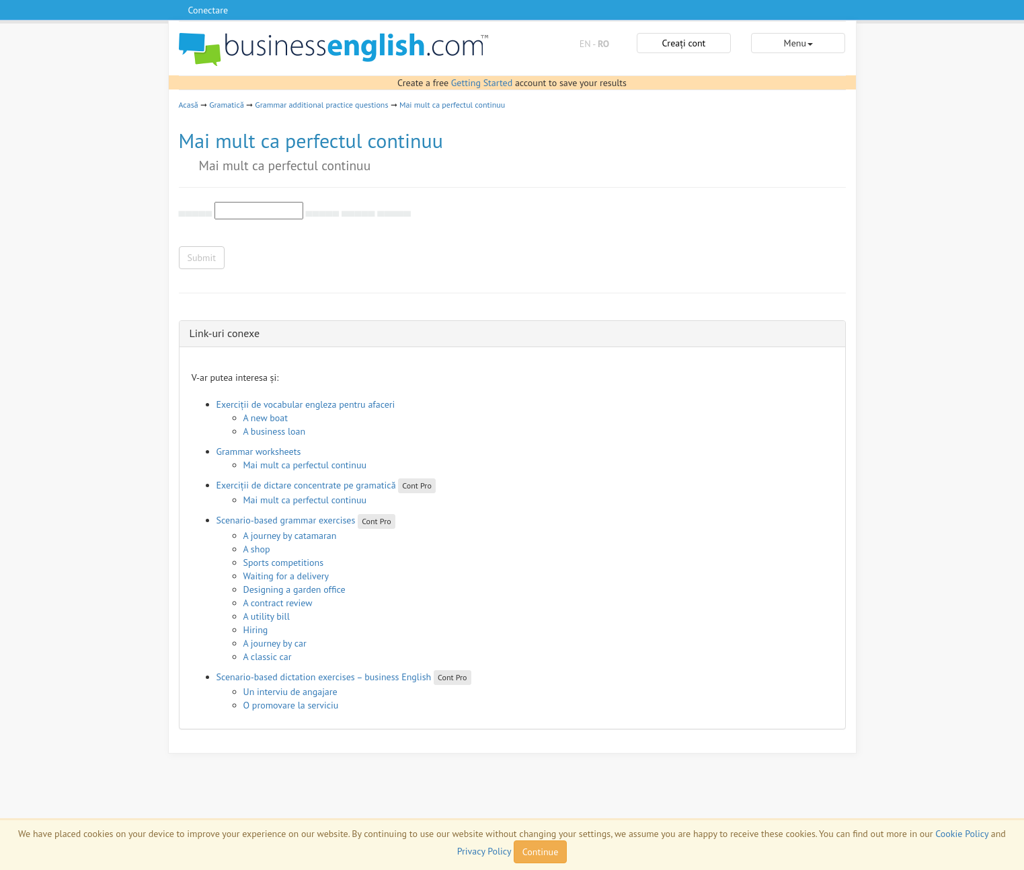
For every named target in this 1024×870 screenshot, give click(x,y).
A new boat (265, 418)
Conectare (208, 10)
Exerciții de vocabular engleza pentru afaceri (305, 404)
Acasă (188, 105)
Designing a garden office (294, 589)
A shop (256, 549)
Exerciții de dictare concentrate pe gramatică (306, 485)
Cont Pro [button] (417, 485)
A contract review (278, 603)
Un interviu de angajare (290, 692)
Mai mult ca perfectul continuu (452, 105)
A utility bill (266, 616)
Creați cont (684, 43)
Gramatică (226, 105)
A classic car (267, 657)
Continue (540, 852)
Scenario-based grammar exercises (286, 520)
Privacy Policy (484, 851)
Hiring (255, 630)
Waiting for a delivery (286, 576)
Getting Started (481, 83)
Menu (798, 43)
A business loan (274, 431)
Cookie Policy (961, 834)
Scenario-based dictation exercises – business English (324, 677)
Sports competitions (283, 562)
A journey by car (275, 643)
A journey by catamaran (290, 536)
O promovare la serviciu (291, 705)
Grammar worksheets (258, 451)
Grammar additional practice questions (321, 105)
